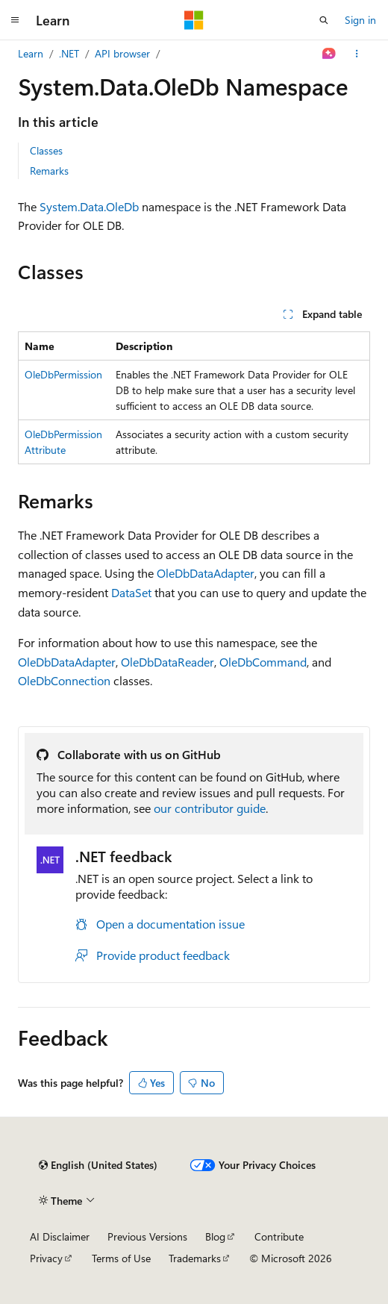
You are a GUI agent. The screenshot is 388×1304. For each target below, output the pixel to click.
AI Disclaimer (60, 1236)
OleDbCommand (263, 662)
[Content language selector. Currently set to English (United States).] (98, 1165)
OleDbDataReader (167, 662)
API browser (122, 53)
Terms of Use (121, 1258)
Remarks (49, 170)
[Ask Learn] (329, 54)
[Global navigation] (15, 20)
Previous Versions (147, 1236)
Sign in (360, 20)
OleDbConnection (64, 680)
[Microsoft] (194, 20)
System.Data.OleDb (89, 206)
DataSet (131, 592)
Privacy (46, 1258)
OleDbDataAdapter (205, 573)
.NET (69, 53)
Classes (46, 150)
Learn (30, 53)
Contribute (279, 1236)
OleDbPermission (63, 374)
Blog (215, 1236)
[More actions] (357, 54)
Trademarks (195, 1258)
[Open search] (324, 20)
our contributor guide (210, 808)
